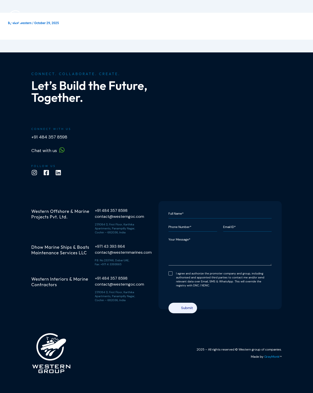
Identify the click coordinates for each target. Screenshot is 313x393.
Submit (187, 308)
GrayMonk (271, 357)
